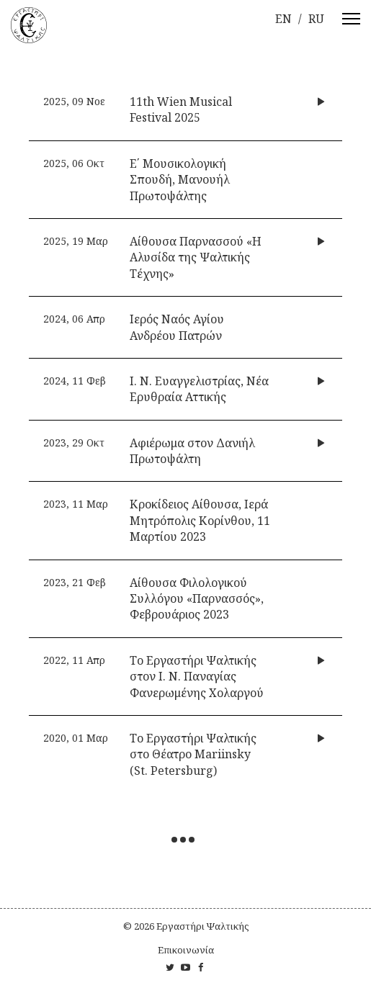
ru (316, 19)
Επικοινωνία (186, 949)
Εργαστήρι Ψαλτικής (202, 926)
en (283, 19)
